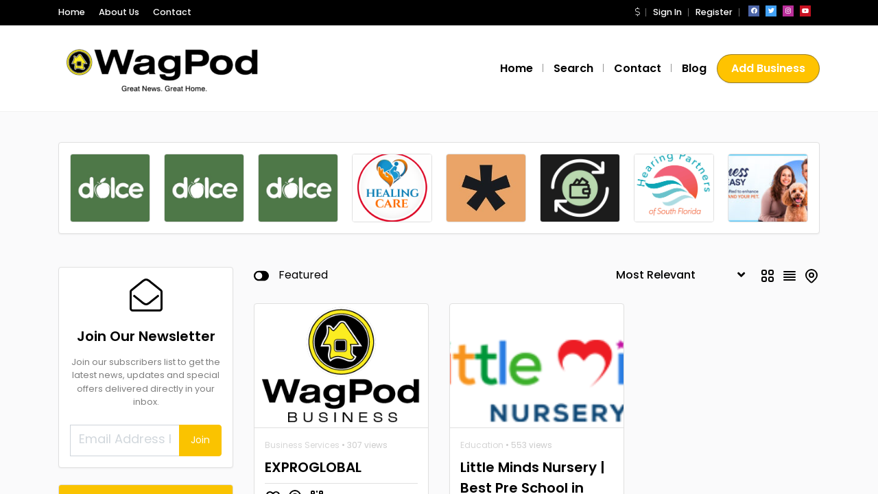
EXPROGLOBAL (313, 358)
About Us (119, 12)
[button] (637, 12)
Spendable (150, 428)
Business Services (302, 336)
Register (714, 12)
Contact (172, 12)
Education (481, 336)
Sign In (667, 12)
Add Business (768, 68)
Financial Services (164, 448)
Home (71, 12)
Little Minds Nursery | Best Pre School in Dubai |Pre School (532, 379)
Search (573, 68)
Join (200, 331)
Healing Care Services (155, 477)
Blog (694, 68)
